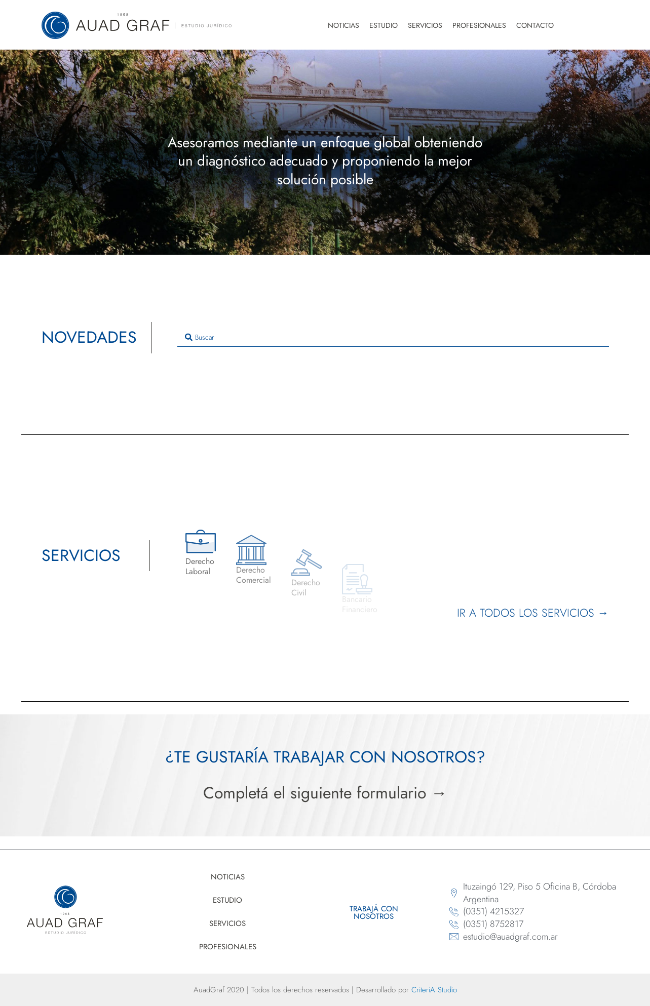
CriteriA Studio (434, 989)
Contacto (535, 25)
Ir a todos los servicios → (533, 613)
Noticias (343, 25)
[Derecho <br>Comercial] (251, 576)
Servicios (425, 25)
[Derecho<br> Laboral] (200, 560)
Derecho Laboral (199, 586)
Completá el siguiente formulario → (325, 792)
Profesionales (479, 25)
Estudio (383, 25)
